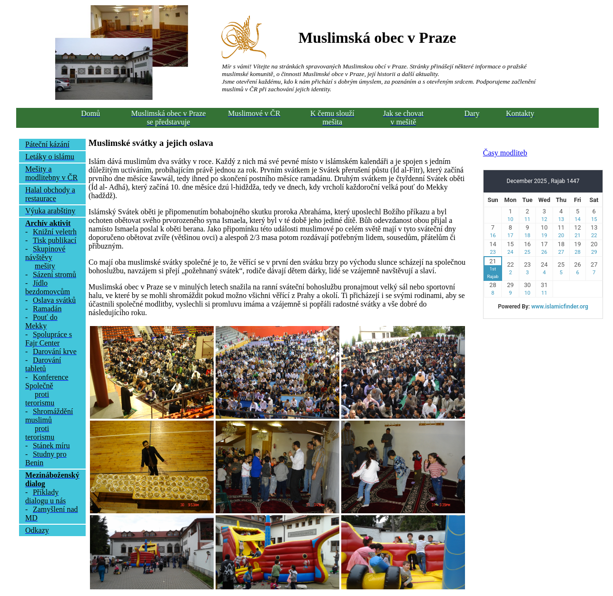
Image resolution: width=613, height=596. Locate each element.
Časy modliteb (505, 153)
